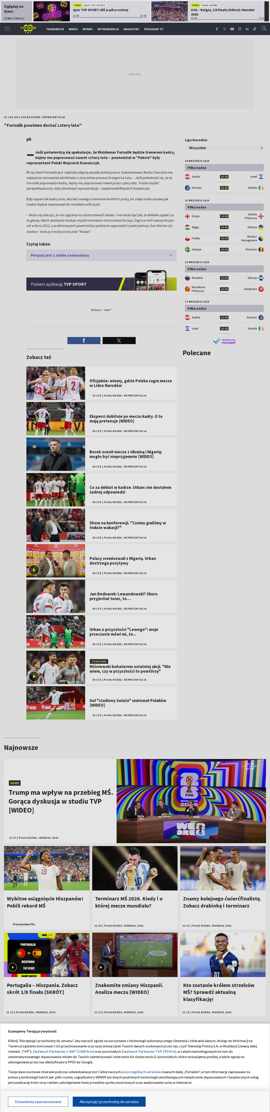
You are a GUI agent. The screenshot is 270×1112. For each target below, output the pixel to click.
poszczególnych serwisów (141, 1072)
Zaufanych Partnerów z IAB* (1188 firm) (63, 1051)
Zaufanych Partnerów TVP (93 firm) (149, 1051)
